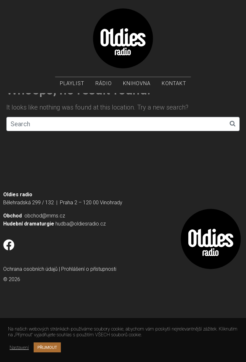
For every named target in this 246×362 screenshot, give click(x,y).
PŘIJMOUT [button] (47, 347)
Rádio (103, 84)
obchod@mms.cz (44, 271)
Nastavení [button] (19, 347)
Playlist (72, 84)
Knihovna (137, 84)
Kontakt (174, 84)
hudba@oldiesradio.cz (80, 279)
